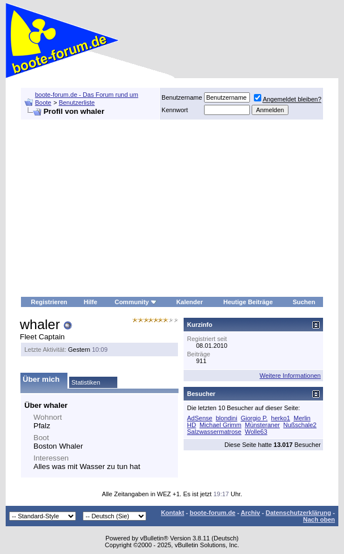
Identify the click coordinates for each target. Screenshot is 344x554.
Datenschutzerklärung (299, 512)
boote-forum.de (213, 512)
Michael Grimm (220, 424)
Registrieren (49, 302)
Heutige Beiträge (248, 302)
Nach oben (319, 519)
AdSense (200, 418)
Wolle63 (256, 431)
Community (135, 302)
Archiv (250, 512)
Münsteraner (262, 424)
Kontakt (172, 512)
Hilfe (90, 302)
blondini (226, 418)
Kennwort (175, 109)
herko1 (280, 418)
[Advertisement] (172, 208)
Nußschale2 (300, 424)
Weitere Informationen (290, 375)
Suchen (303, 302)
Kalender (189, 302)
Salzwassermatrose (214, 431)
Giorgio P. (254, 418)
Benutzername (182, 97)
